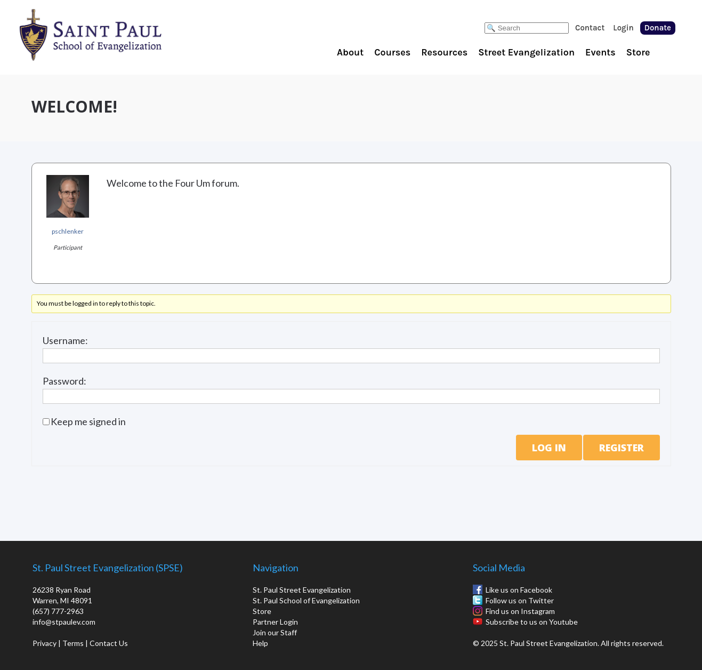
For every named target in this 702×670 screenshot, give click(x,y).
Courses (392, 52)
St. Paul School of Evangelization (112, 34)
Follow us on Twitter (520, 600)
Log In (549, 447)
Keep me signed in (88, 421)
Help (260, 643)
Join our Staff (275, 632)
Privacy (45, 643)
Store (638, 52)
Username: (65, 340)
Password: (64, 381)
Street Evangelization (526, 52)
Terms (73, 643)
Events (600, 52)
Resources (444, 52)
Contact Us (109, 643)
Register (621, 447)
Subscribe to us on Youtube (532, 621)
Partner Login (275, 621)
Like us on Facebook (519, 589)
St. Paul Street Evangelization (302, 589)
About (350, 52)
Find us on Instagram (520, 611)
